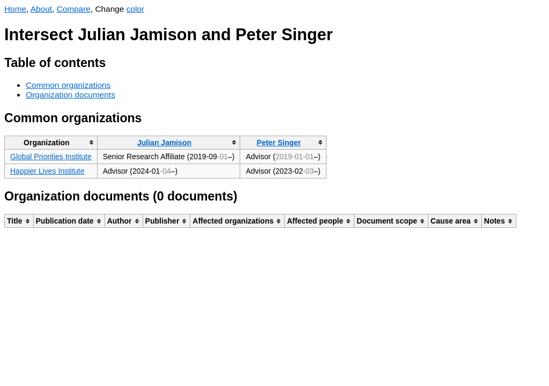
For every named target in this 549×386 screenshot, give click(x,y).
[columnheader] (51, 142)
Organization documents (70, 94)
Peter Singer (279, 142)
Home (15, 8)
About (41, 8)
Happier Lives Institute (47, 171)
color (135, 8)
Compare (74, 8)
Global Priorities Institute (51, 156)
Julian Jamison (164, 142)
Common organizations (68, 85)
